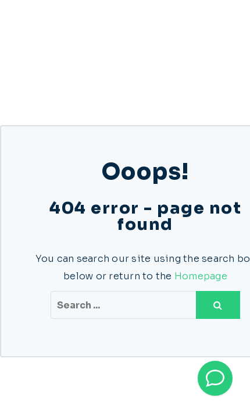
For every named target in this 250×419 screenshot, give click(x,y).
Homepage (200, 276)
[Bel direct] (215, 378)
